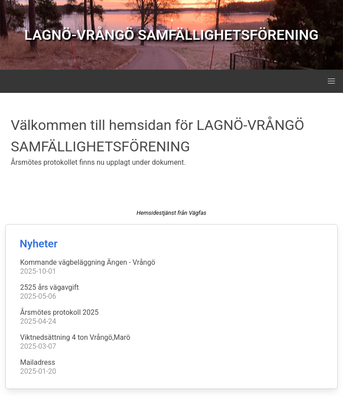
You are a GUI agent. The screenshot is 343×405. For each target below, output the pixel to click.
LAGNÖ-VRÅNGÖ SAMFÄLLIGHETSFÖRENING (172, 34)
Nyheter (39, 244)
